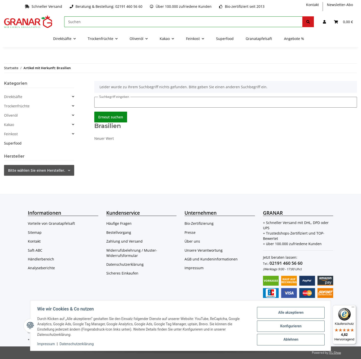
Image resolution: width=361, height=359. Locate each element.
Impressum (194, 267)
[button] (324, 21)
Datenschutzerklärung (125, 264)
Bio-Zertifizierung (199, 223)
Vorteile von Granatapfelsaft (51, 223)
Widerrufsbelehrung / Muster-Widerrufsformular (131, 253)
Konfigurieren (289, 326)
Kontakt (312, 4)
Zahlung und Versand (124, 241)
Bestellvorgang (118, 232)
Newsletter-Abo (340, 4)
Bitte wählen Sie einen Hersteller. (36, 170)
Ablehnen (289, 339)
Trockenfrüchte (17, 106)
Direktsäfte (13, 96)
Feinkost (11, 133)
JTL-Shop (335, 352)
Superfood (13, 143)
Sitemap (35, 232)
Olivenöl (11, 115)
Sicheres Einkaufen (122, 273)
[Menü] (353, 308)
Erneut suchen (110, 117)
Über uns (192, 241)
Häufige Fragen (119, 223)
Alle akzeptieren (289, 313)
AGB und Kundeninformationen (211, 259)
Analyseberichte (41, 267)
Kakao (9, 124)
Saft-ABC (35, 250)
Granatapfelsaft (259, 38)
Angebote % (294, 38)
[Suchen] (183, 21)
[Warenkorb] (343, 21)
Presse (190, 232)
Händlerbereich (41, 259)
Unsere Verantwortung (204, 250)
